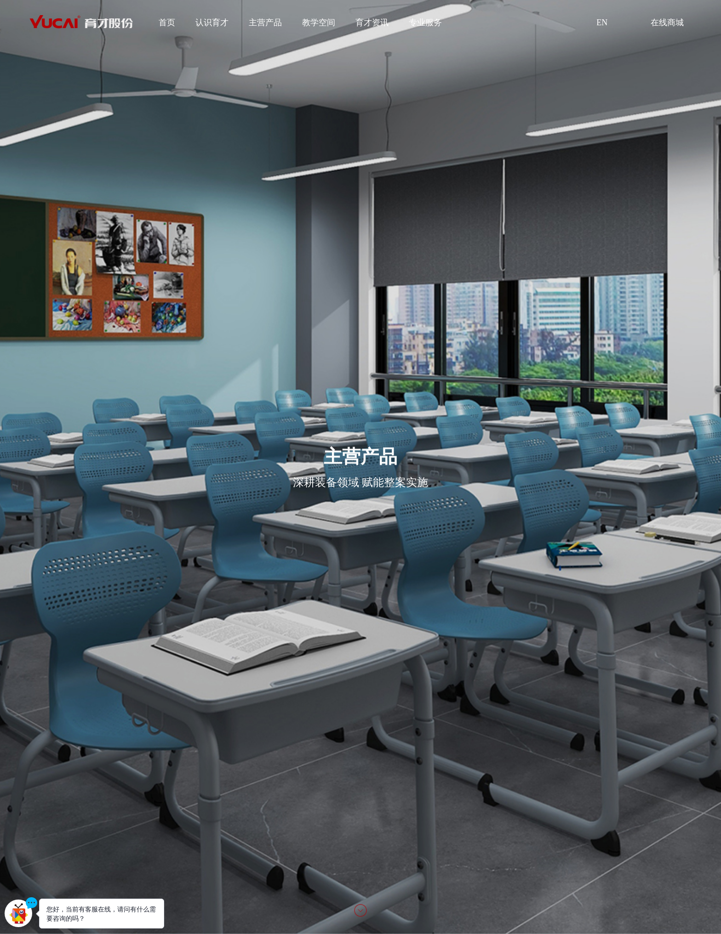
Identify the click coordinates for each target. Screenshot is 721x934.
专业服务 (425, 22)
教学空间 (318, 22)
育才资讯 (372, 22)
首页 (167, 22)
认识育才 (212, 22)
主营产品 (265, 22)
